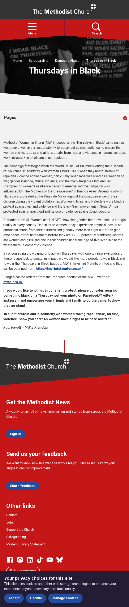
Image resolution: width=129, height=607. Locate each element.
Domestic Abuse (67, 61)
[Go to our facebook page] (10, 560)
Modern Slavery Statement (25, 544)
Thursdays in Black (101, 61)
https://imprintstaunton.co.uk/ (59, 269)
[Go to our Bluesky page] (59, 560)
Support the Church (20, 530)
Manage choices (65, 598)
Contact (11, 515)
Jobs (10, 522)
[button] (32, 26)
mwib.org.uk (13, 282)
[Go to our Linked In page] (30, 560)
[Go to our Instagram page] (20, 560)
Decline (36, 598)
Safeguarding (38, 61)
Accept (14, 598)
